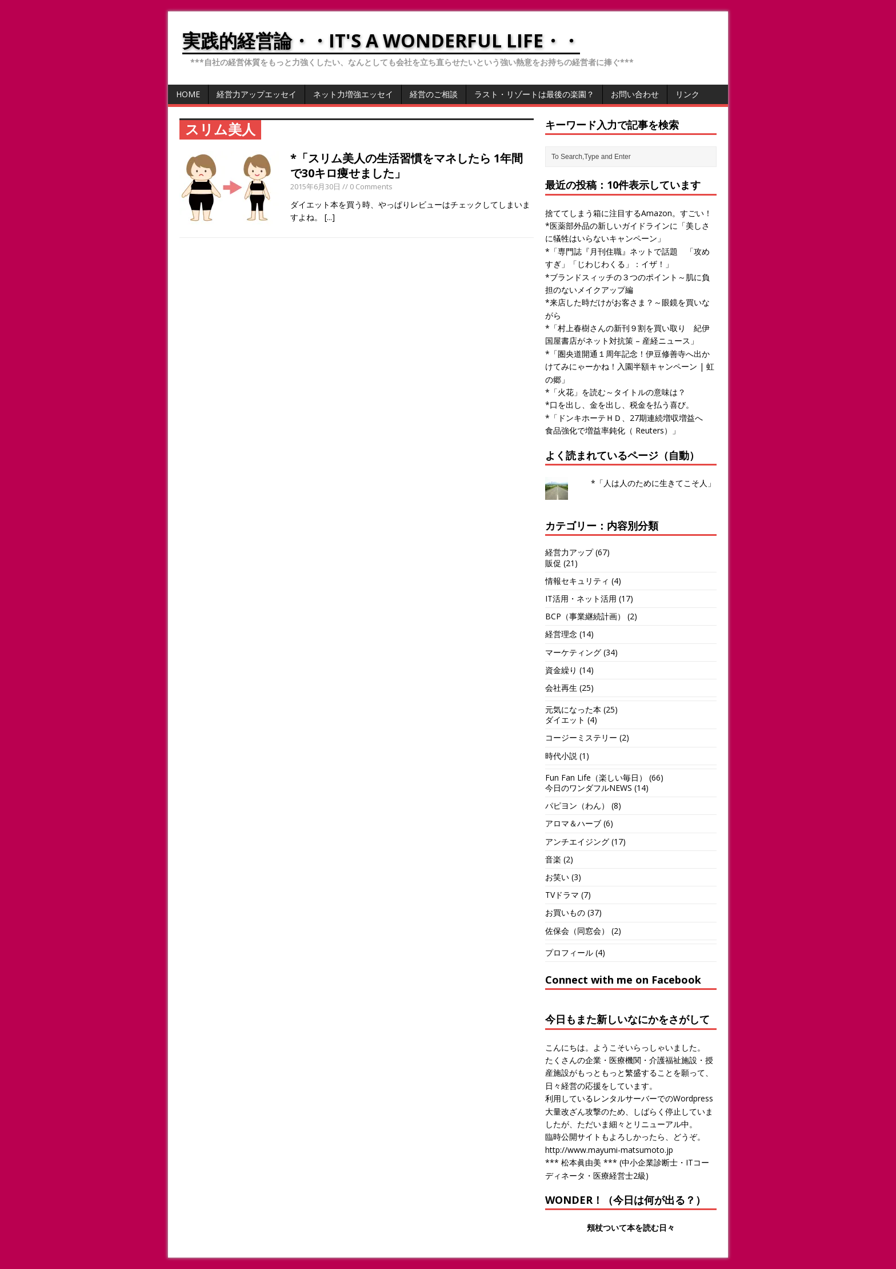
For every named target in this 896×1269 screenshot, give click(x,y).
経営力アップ (569, 552)
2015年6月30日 (315, 186)
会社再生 (561, 687)
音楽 (553, 859)
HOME (188, 94)
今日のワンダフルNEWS (588, 787)
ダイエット (565, 719)
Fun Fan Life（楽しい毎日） (596, 777)
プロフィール (569, 952)
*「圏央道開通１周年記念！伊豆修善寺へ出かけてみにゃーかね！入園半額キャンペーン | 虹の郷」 (629, 366)
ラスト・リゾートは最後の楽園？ (534, 94)
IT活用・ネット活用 (581, 598)
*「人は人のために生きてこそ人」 (653, 483)
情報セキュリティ (577, 580)
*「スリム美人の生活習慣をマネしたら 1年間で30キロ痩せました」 (406, 165)
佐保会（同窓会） (577, 930)
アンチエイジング (577, 841)
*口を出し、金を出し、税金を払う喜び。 (619, 404)
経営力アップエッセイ (257, 94)
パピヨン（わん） (577, 805)
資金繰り (561, 670)
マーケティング (573, 652)
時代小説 (561, 755)
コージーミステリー (581, 737)
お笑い (557, 877)
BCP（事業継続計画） (585, 616)
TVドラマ (562, 894)
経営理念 (561, 633)
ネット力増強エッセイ (353, 94)
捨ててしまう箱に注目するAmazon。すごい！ (628, 213)
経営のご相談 (434, 94)
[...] (330, 217)
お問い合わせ (635, 94)
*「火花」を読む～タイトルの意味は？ (615, 392)
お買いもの (565, 912)
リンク (687, 94)
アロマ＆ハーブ (573, 823)
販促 (553, 563)
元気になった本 (573, 709)
